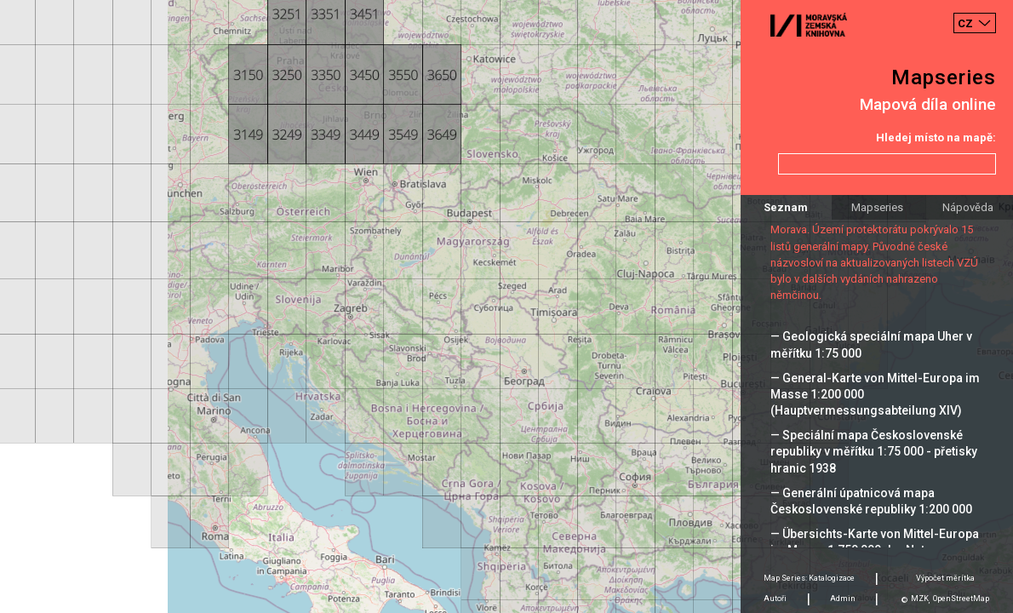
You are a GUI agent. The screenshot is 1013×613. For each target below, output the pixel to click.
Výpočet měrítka (945, 578)
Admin (843, 598)
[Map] (506, 306)
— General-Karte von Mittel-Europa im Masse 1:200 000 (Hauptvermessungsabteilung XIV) (875, 394)
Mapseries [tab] (877, 207)
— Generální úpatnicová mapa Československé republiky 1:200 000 (871, 501)
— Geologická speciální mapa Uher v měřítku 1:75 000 (871, 344)
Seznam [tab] (786, 207)
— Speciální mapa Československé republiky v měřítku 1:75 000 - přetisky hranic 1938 (873, 451)
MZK (920, 598)
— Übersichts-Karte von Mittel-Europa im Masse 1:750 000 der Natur (874, 542)
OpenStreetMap (961, 598)
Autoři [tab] (775, 598)
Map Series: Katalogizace (809, 578)
